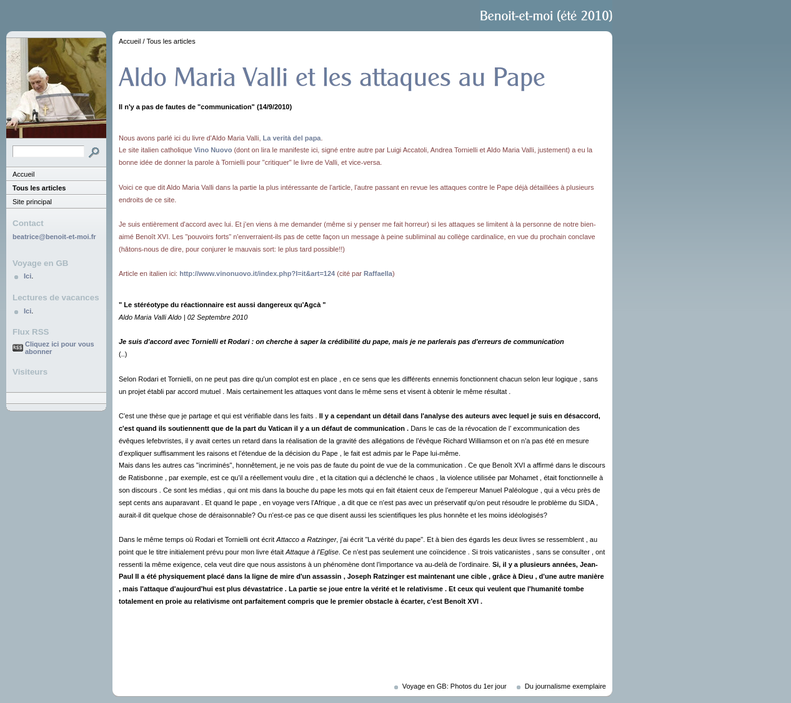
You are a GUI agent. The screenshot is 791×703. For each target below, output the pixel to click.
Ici (27, 276)
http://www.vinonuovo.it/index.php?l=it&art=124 (257, 273)
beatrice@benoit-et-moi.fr (54, 236)
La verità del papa (292, 138)
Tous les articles (39, 188)
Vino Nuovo (213, 150)
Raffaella (378, 273)
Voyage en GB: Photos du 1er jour (454, 686)
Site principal (32, 201)
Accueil (23, 174)
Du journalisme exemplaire (565, 686)
